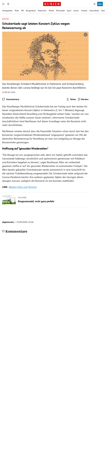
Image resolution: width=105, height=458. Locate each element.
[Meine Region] (8, 4)
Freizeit (84, 10)
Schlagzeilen (7, 10)
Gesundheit (94, 10)
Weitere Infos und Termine (22, 187)
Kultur (76, 10)
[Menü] (3, 4)
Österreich (42, 10)
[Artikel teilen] (71, 99)
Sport (69, 10)
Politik (51, 10)
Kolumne (22, 197)
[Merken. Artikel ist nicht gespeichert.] (83, 99)
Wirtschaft (60, 10)
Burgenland (31, 10)
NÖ (22, 10)
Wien (17, 10)
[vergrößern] (86, 35)
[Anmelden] (94, 4)
